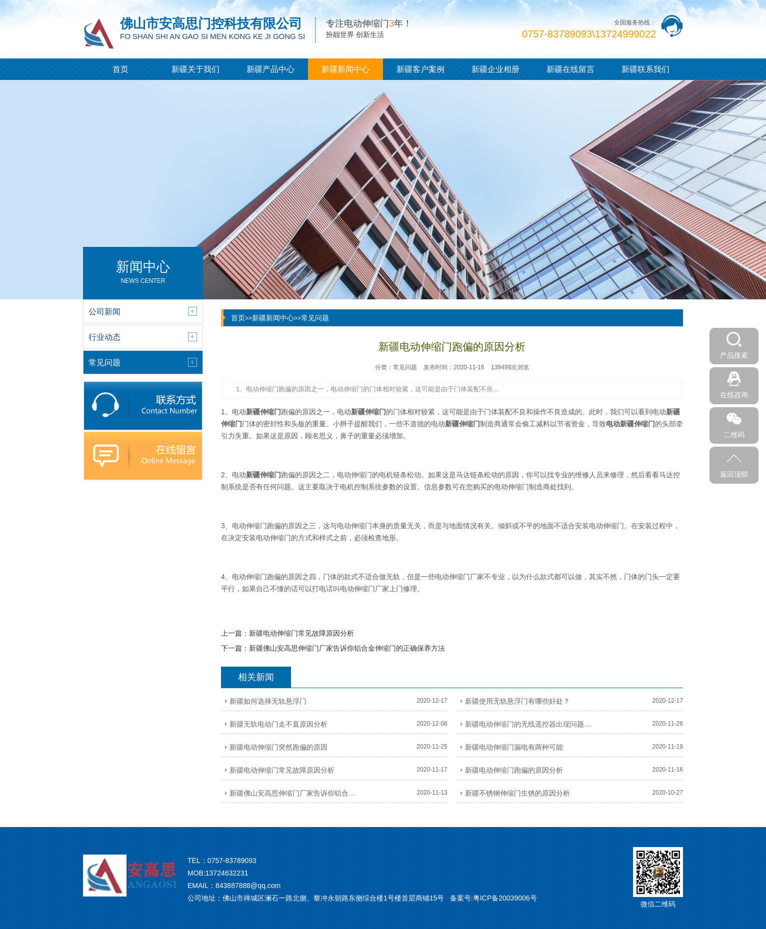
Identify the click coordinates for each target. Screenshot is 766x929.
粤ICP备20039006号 (505, 898)
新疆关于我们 (196, 69)
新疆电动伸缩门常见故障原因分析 (301, 633)
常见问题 (315, 318)
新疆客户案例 (420, 69)
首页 (120, 69)
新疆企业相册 (496, 69)
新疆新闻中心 (346, 69)
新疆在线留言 (570, 69)
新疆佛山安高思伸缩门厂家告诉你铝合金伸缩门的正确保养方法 (347, 648)
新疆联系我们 (646, 69)
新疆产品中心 (270, 69)
